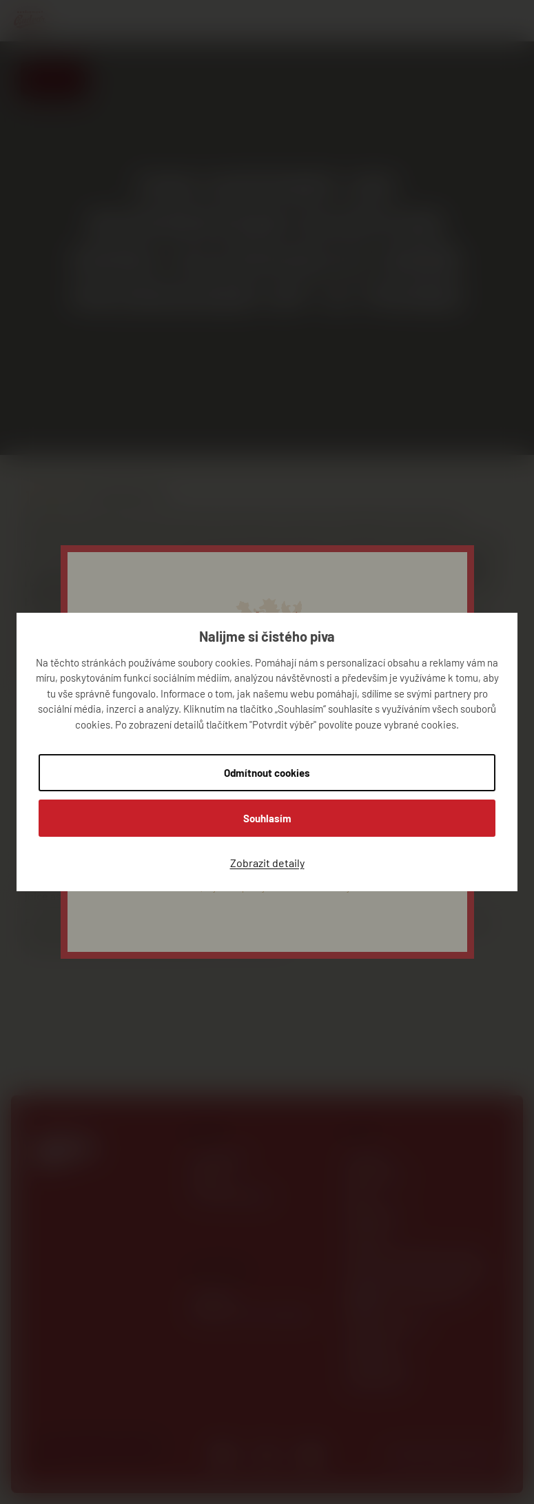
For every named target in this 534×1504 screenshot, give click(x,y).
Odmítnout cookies (267, 772)
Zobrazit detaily (267, 862)
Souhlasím (267, 818)
